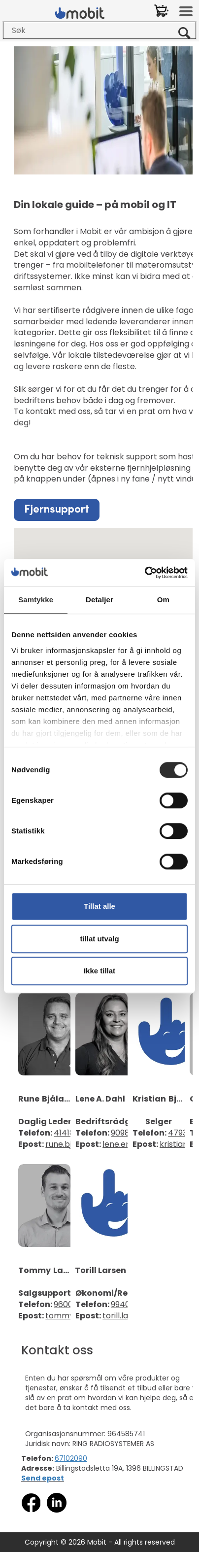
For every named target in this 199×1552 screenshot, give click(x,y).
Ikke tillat (99, 970)
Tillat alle (99, 906)
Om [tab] (163, 599)
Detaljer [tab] (99, 599)
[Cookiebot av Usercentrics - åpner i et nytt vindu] (144, 572)
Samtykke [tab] (35, 599)
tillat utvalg (99, 938)
